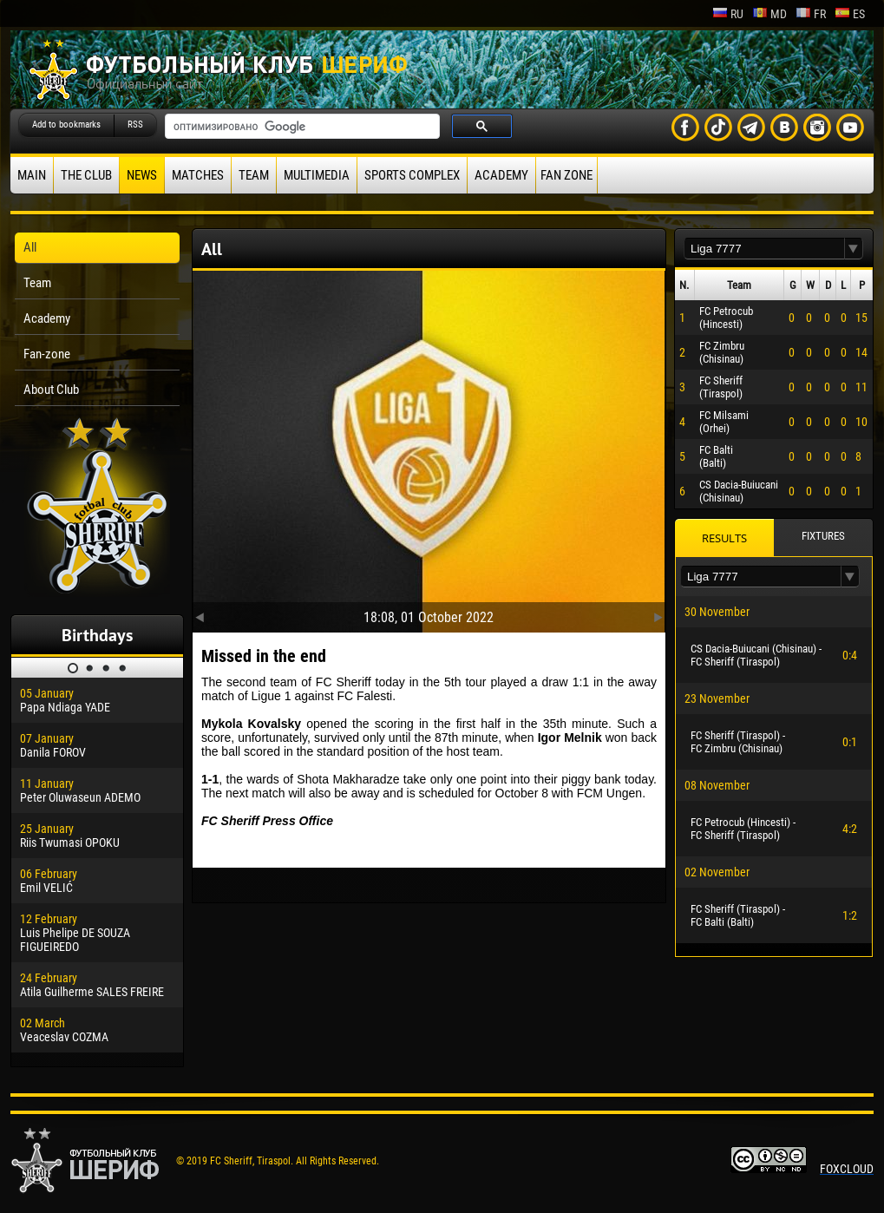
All (29, 247)
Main (31, 175)
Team (254, 175)
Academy (501, 175)
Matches (198, 175)
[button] (853, 248)
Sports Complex (412, 175)
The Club (86, 175)
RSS (135, 124)
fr (811, 14)
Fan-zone (46, 354)
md (769, 14)
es (850, 14)
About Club (51, 389)
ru (727, 14)
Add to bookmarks (66, 124)
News (142, 175)
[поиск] (301, 126)
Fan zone (566, 175)
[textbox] (764, 248)
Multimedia (317, 175)
